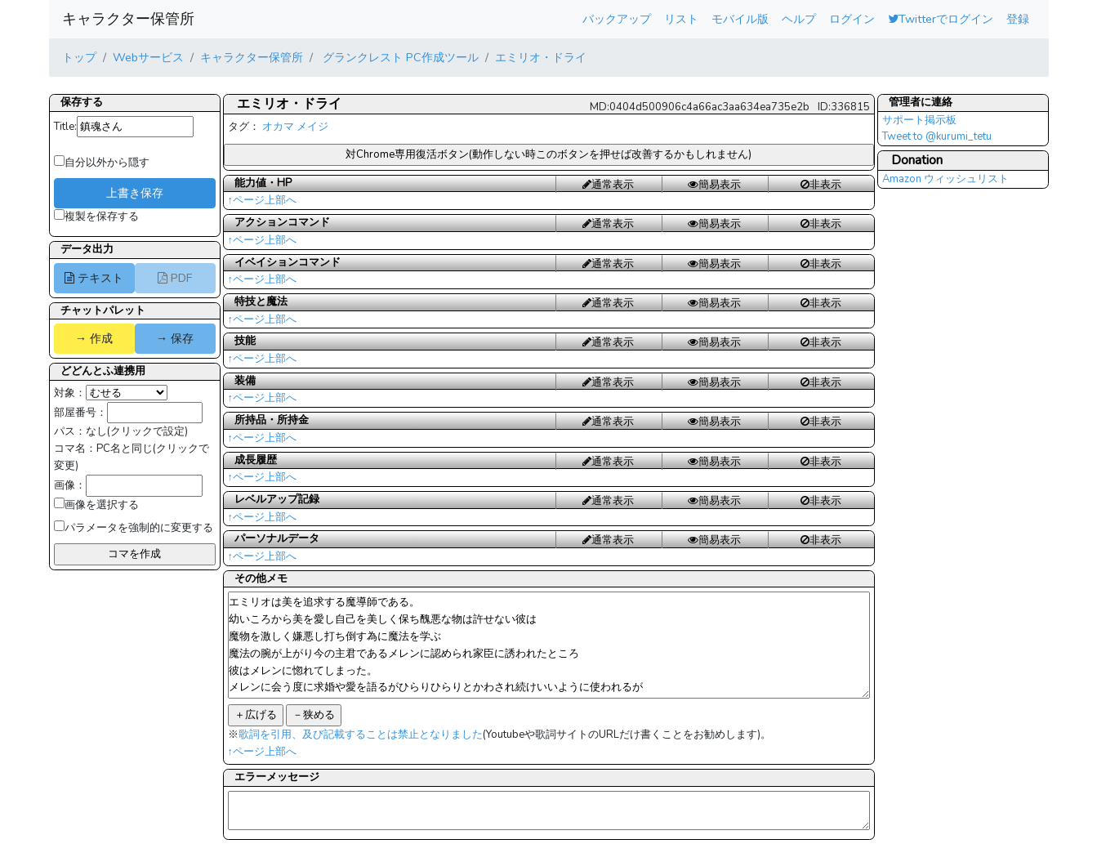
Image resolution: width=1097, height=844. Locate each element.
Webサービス (148, 57)
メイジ (312, 126)
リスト (681, 19)
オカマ (278, 126)
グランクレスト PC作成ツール (399, 57)
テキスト (94, 278)
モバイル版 (740, 19)
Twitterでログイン (940, 19)
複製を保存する (96, 216)
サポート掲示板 (919, 120)
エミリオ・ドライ (540, 57)
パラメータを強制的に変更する (133, 527)
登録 (1017, 19)
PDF (175, 278)
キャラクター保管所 (128, 19)
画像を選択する (96, 505)
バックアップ (616, 19)
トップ (79, 57)
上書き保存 (134, 193)
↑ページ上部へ (262, 200)
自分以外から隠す (101, 162)
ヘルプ (799, 19)
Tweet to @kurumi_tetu (937, 136)
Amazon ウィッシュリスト (945, 179)
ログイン (852, 19)
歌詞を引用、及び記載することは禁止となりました (361, 734)
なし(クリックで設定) (137, 431)
